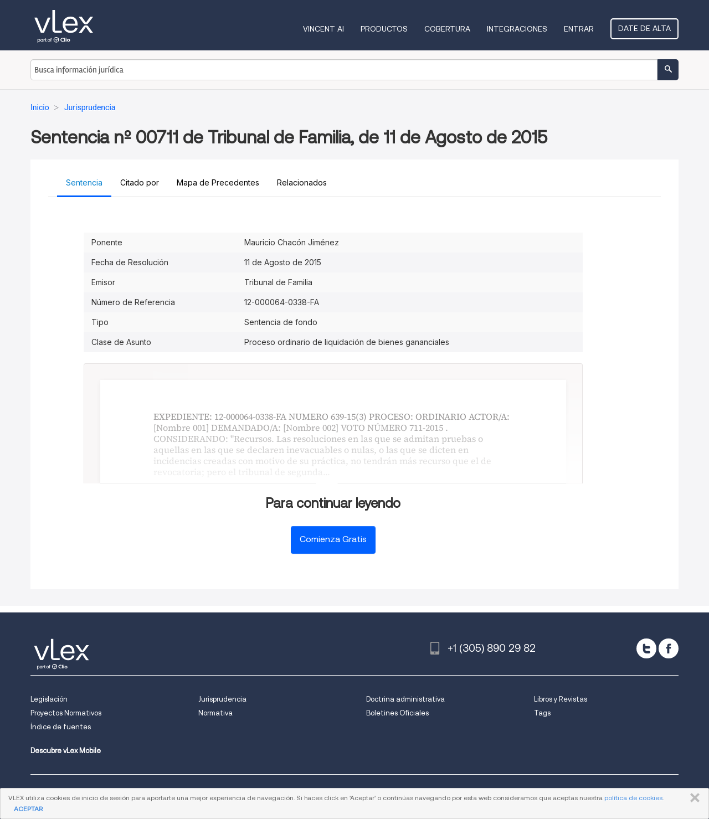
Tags (542, 713)
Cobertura (447, 28)
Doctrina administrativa (405, 699)
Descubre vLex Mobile (65, 750)
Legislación (49, 699)
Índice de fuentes (60, 727)
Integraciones (517, 28)
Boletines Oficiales (397, 713)
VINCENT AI (323, 28)
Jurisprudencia (222, 699)
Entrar (579, 28)
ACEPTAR (28, 808)
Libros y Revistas (560, 699)
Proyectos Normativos (65, 713)
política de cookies (633, 797)
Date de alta (644, 28)
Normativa (215, 713)
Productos (384, 28)
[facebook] (669, 648)
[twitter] (646, 648)
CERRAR (692, 797)
